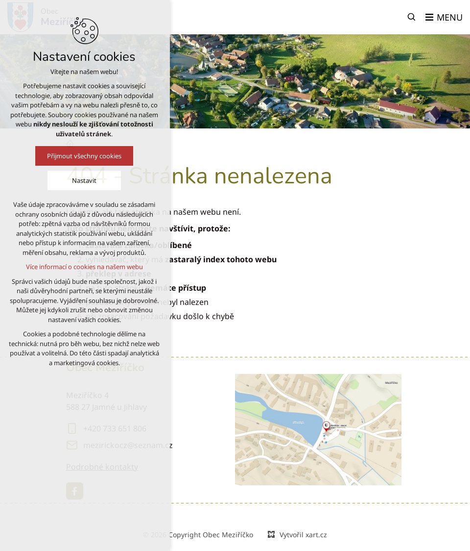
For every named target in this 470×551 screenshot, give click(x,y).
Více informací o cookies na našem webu (62, 266)
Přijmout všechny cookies (62, 155)
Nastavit (62, 180)
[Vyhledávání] (412, 17)
